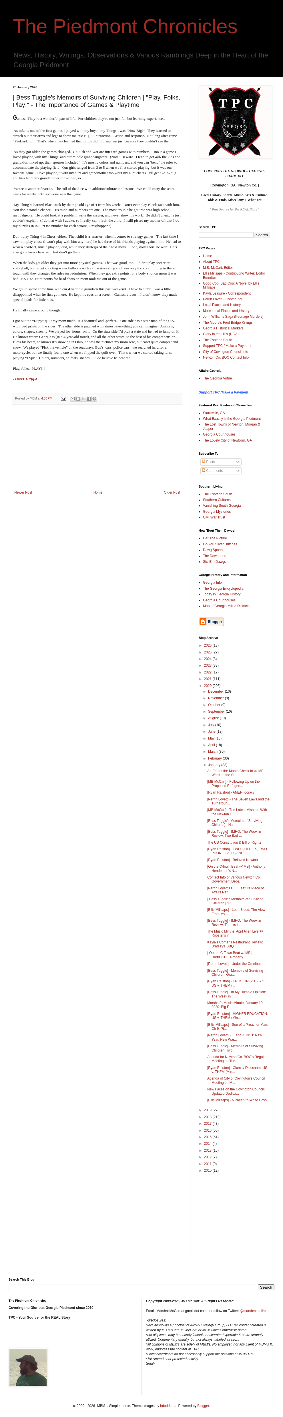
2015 (208, 1137)
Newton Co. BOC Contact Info (226, 357)
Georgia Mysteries (217, 512)
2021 (208, 679)
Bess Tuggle (26, 379)
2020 (208, 686)
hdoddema (168, 1406)
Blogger (203, 1406)
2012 (208, 1157)
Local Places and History (222, 305)
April (212, 745)
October (214, 705)
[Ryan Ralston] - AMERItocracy (230, 792)
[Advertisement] (97, 447)
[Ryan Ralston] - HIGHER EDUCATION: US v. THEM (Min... (237, 1016)
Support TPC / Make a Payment (227, 346)
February (215, 758)
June (212, 732)
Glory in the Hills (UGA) (221, 334)
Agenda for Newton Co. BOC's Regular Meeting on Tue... (237, 1059)
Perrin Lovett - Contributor (222, 299)
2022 (208, 672)
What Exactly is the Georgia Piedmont (232, 419)
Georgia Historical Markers (223, 328)
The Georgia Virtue (217, 378)
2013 (208, 1150)
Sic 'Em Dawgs (214, 562)
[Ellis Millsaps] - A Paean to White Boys (237, 1100)
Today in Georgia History (221, 594)
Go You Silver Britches (220, 544)
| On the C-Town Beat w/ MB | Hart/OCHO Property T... (229, 955)
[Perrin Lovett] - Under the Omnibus (234, 964)
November (216, 698)
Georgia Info (212, 583)
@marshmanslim (253, 1311)
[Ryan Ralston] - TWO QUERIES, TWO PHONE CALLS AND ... (237, 851)
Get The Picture (215, 538)
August (214, 718)
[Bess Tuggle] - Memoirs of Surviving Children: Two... (235, 1048)
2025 (208, 652)
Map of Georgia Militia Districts (226, 606)
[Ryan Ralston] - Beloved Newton (232, 860)
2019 (208, 1110)
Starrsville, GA (214, 413)
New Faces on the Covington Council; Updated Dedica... (236, 1091)
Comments (212, 471)
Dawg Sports (213, 550)
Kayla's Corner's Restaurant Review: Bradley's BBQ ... (235, 944)
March (213, 752)
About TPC (211, 262)
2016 (208, 1130)
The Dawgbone (214, 556)
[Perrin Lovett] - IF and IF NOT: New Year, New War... (234, 1037)
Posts (208, 462)
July (211, 725)
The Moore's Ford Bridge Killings (228, 323)
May (212, 738)
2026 (208, 645)
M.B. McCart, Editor (218, 268)
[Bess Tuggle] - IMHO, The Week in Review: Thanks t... (234, 923)
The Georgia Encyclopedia (223, 589)
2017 (208, 1124)
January (214, 765)
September (217, 712)
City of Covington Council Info (225, 352)
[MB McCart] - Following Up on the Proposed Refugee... (233, 784)
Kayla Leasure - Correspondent (227, 293)
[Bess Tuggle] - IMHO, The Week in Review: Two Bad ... (234, 834)
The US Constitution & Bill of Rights (234, 842)
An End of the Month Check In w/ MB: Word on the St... (235, 773)
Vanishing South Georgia (222, 506)
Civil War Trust (214, 517)
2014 (208, 1144)
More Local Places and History (226, 311)
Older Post (172, 492)
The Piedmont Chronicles (125, 26)
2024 (208, 659)
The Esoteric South (217, 340)
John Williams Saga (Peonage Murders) (233, 317)
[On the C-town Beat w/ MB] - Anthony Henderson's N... (236, 868)
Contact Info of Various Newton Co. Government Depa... (234, 879)
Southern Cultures (217, 500)
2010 (208, 1170)
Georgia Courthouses (219, 434)
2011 (208, 1164)
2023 (208, 665)
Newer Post (23, 492)
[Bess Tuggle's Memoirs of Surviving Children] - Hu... (234, 823)
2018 (208, 1117)
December (216, 691)
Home (98, 492)
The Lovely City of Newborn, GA (227, 440)
